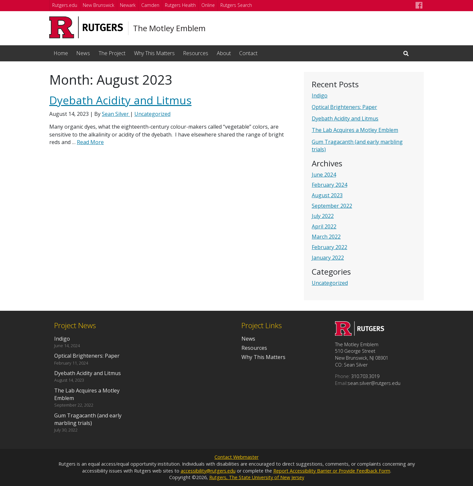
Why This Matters (154, 53)
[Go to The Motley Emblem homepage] (359, 333)
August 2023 (327, 195)
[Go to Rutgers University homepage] (86, 27)
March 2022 (326, 236)
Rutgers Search (236, 5)
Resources (195, 53)
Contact (248, 53)
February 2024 (329, 184)
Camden (150, 5)
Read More (90, 142)
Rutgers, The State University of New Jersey (256, 477)
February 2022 (329, 247)
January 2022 (328, 257)
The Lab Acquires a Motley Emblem (355, 130)
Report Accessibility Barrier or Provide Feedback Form (331, 471)
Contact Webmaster (236, 457)
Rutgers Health (180, 5)
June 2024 (324, 174)
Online (208, 5)
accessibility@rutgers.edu (208, 471)
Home (61, 53)
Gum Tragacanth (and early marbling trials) (88, 419)
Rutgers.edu (64, 5)
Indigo (319, 95)
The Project (112, 53)
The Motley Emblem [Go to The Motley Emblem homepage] (169, 28)
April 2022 (324, 226)
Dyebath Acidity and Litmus (345, 118)
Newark (128, 5)
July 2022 (323, 216)
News (83, 53)
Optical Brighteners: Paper (344, 107)
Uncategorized (330, 282)
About (224, 53)
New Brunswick (98, 5)
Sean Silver (116, 113)
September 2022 (332, 205)
